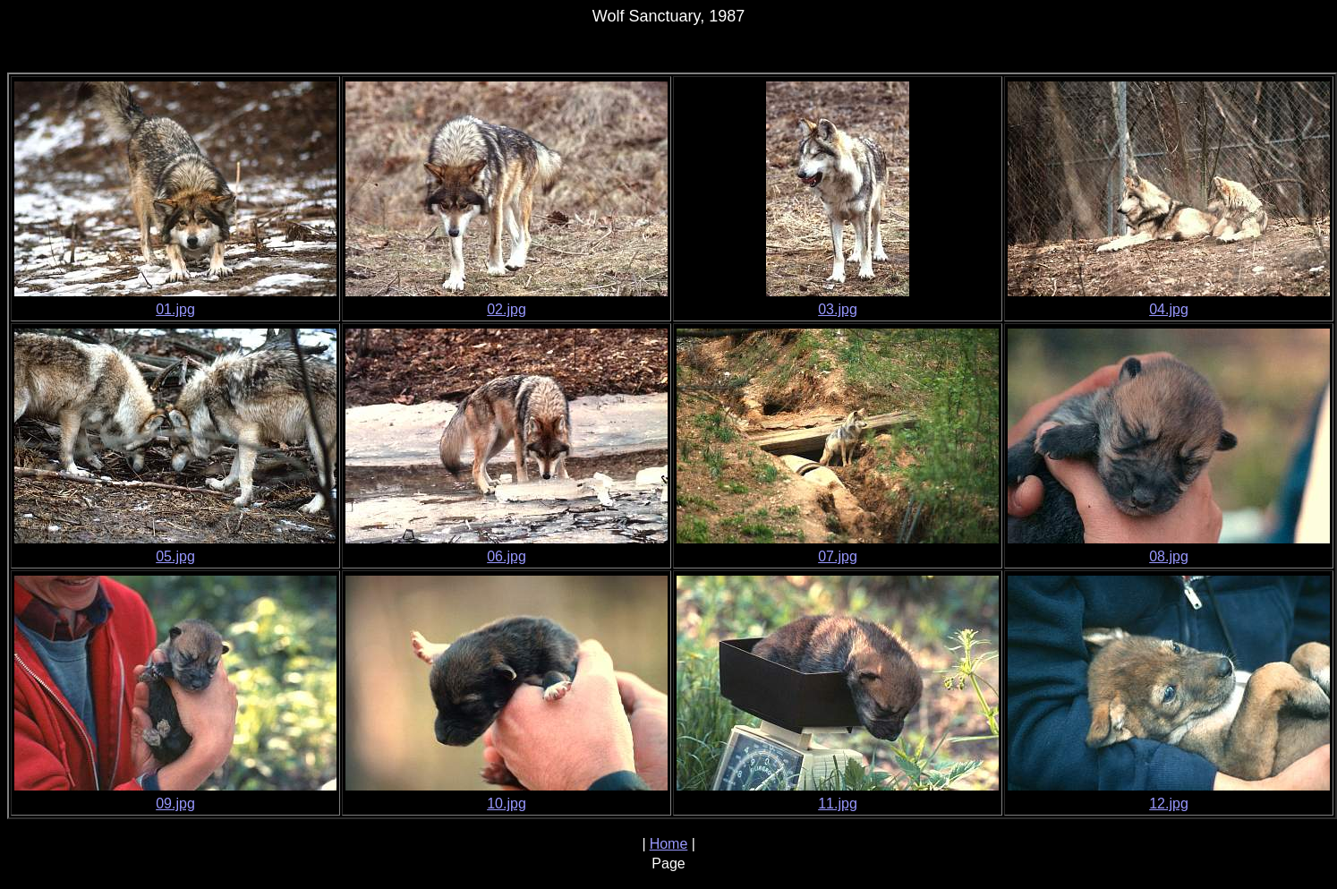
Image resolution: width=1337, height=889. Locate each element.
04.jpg (1168, 309)
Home (669, 843)
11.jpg (837, 803)
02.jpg (506, 309)
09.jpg (175, 803)
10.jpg (506, 803)
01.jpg (175, 309)
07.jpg (837, 556)
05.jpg (175, 556)
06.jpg (506, 556)
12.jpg (1168, 803)
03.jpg (837, 309)
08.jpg (1168, 556)
